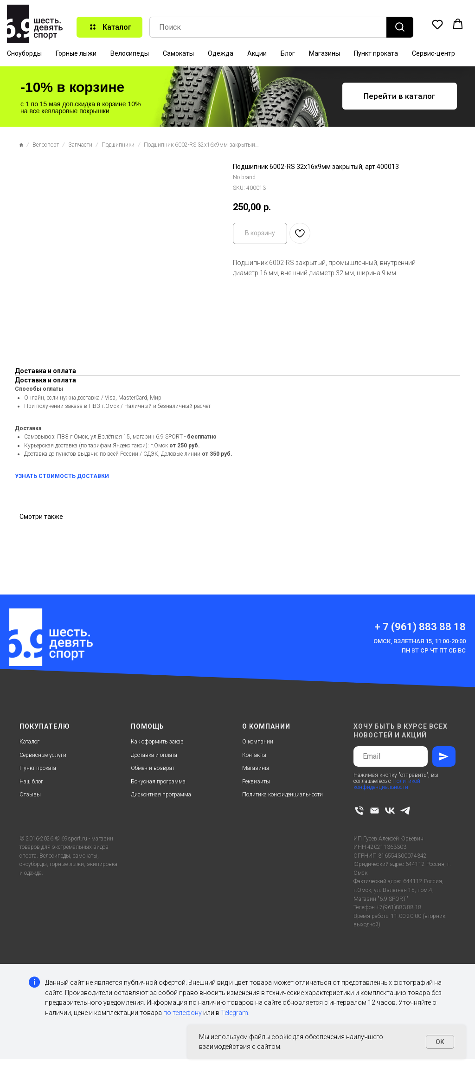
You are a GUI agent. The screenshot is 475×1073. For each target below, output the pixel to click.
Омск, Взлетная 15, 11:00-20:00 (419, 641)
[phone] (359, 810)
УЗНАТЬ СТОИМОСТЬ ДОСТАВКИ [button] (62, 476)
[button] (437, 24)
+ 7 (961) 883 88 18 (420, 627)
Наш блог (31, 781)
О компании (257, 741)
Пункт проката (376, 53)
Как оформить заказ (157, 741)
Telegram (234, 1012)
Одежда (220, 53)
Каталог (29, 741)
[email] (374, 810)
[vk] (390, 810)
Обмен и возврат (152, 768)
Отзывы (30, 794)
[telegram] (405, 810)
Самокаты (178, 53)
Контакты (254, 755)
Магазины (324, 53)
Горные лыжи (76, 53)
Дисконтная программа (161, 794)
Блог (288, 53)
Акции (257, 53)
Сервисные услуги (42, 755)
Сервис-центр (433, 53)
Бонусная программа (158, 781)
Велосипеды (129, 53)
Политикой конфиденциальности (386, 784)
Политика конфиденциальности (282, 794)
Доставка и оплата (154, 755)
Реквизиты (256, 781)
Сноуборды (24, 53)
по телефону (182, 1012)
